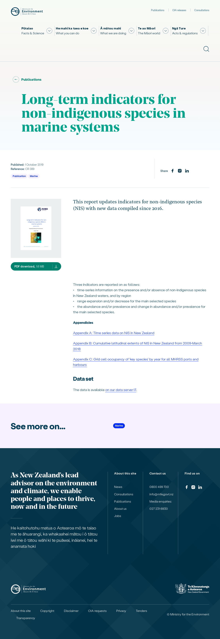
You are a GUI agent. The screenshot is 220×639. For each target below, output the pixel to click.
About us (120, 508)
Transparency (25, 618)
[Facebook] (172, 171)
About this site (21, 610)
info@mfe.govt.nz (161, 494)
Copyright (47, 610)
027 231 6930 (158, 508)
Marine (34, 175)
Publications (157, 10)
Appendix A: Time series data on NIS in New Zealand (113, 333)
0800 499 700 (159, 486)
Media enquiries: (160, 501)
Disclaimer (71, 610)
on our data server (119, 390)
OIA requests (97, 610)
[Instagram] (180, 171)
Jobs (117, 515)
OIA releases (179, 10)
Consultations (201, 10)
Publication (19, 175)
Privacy (121, 610)
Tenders (141, 610)
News (118, 486)
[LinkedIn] (187, 171)
